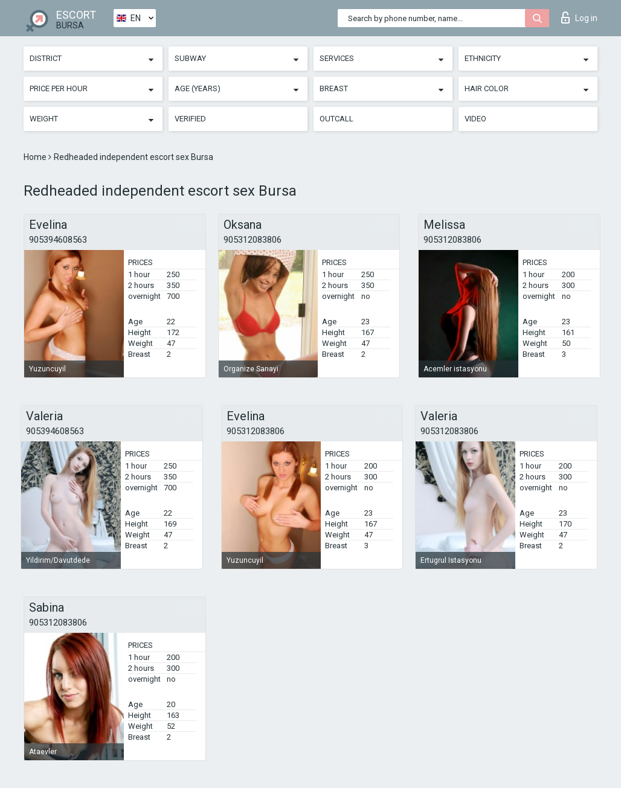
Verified (190, 118)
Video (475, 118)
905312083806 (253, 239)
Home (36, 157)
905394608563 (58, 239)
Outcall (336, 118)
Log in (579, 17)
